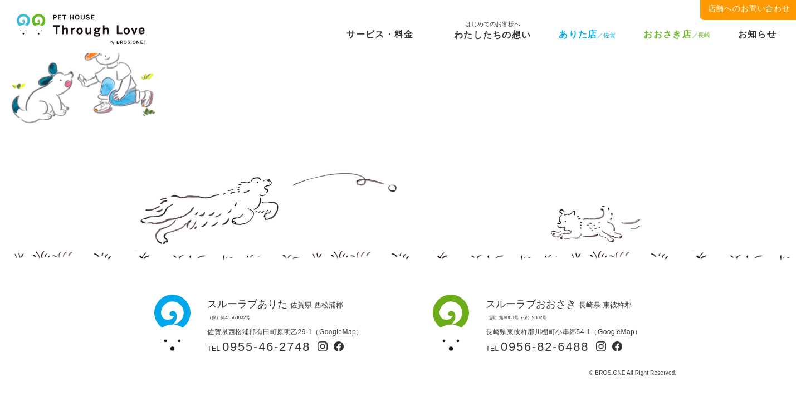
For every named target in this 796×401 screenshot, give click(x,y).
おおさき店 (676, 34)
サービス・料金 (380, 34)
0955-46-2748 (266, 347)
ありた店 (587, 34)
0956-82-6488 (545, 347)
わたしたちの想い (492, 33)
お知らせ (757, 34)
